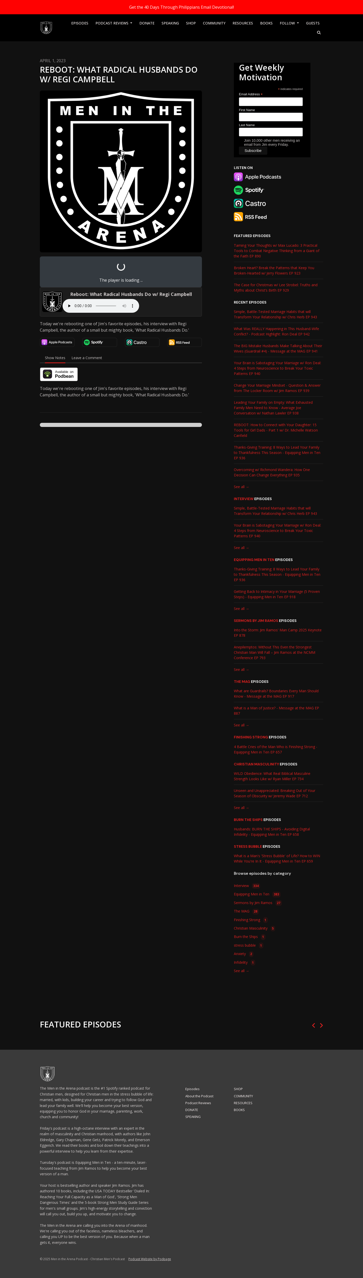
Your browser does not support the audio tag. (101, 306)
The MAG (242, 681)
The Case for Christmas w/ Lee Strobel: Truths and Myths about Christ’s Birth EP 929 (276, 287)
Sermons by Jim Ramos (256, 620)
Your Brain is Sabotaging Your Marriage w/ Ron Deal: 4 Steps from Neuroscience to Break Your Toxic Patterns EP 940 (277, 368)
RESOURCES (243, 23)
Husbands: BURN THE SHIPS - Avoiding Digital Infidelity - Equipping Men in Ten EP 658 (272, 832)
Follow (288, 23)
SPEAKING (170, 23)
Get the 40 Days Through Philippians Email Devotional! (181, 7)
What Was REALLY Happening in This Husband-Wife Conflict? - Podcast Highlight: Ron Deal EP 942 (276, 331)
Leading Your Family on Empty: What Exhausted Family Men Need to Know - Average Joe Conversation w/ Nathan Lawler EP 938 (273, 407)
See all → (241, 486)
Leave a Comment (86, 357)
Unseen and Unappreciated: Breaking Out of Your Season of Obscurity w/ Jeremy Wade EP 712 (274, 793)
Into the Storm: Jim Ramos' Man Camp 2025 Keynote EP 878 (278, 633)
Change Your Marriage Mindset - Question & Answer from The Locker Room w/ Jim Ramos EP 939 (277, 388)
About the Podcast (199, 1096)
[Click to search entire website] (319, 32)
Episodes (79, 23)
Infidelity (244, 963)
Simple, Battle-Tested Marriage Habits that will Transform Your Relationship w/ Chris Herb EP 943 (275, 314)
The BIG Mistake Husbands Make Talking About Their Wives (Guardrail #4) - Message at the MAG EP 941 (278, 348)
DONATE (146, 23)
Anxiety (243, 954)
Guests (313, 23)
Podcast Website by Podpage (149, 1259)
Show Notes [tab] (55, 357)
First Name (247, 110)
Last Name (247, 125)
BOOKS (266, 23)
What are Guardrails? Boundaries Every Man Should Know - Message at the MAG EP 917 (276, 693)
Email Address (251, 94)
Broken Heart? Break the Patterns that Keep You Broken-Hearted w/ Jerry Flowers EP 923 (274, 270)
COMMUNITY (214, 23)
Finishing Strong (251, 737)
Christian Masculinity (256, 764)
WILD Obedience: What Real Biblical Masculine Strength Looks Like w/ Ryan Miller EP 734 (272, 776)
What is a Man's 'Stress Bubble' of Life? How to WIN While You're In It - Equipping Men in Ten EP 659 (277, 858)
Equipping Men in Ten (254, 559)
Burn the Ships (248, 819)
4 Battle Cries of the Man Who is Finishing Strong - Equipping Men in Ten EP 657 (275, 749)
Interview (243, 499)
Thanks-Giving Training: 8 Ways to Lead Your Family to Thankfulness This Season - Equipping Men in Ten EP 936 (277, 452)
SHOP (191, 23)
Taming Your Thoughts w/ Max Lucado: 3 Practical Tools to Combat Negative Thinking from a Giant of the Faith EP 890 (276, 250)
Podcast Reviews (112, 23)
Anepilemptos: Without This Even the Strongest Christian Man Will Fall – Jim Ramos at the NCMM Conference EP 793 (274, 652)
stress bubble (248, 846)
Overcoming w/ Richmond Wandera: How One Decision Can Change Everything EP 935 (272, 472)
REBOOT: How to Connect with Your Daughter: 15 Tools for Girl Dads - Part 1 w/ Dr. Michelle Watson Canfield (276, 430)
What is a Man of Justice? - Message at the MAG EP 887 (276, 711)
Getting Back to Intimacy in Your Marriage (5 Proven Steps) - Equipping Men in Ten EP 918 (277, 594)
